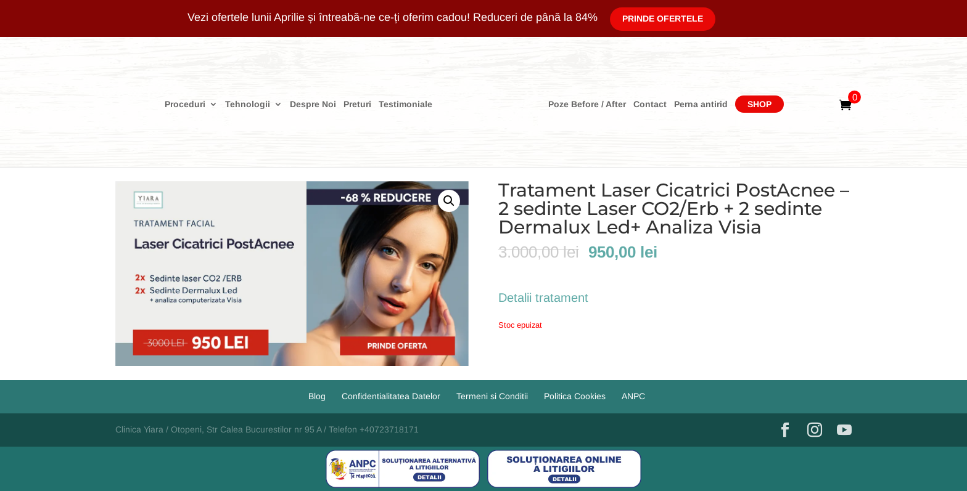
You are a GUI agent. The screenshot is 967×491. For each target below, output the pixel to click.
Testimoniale (405, 104)
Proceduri (185, 104)
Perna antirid (701, 104)
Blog (317, 396)
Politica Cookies (575, 396)
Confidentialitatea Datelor (391, 396)
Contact (650, 104)
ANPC (633, 396)
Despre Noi (313, 104)
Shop (759, 104)
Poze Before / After (587, 104)
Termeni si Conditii (492, 396)
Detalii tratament (543, 297)
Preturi (357, 104)
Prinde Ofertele (662, 18)
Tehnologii (247, 104)
